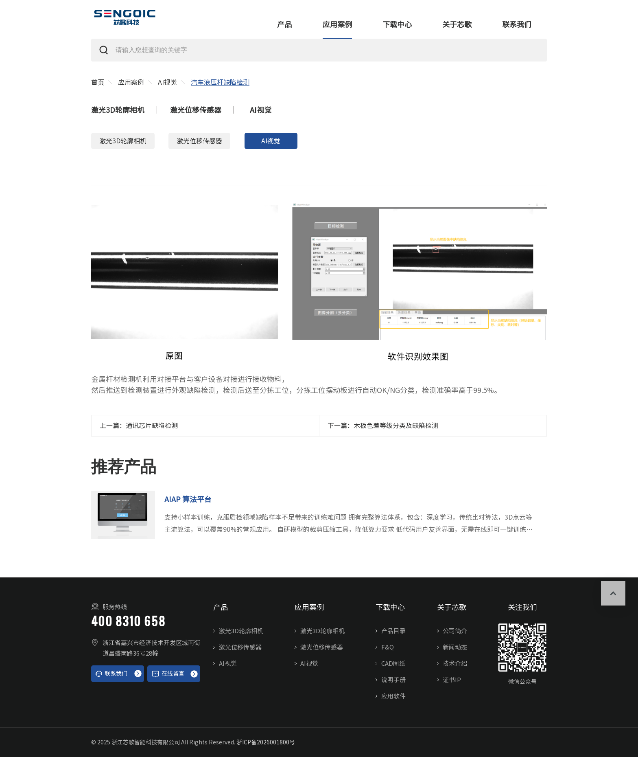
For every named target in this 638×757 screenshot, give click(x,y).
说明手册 (393, 680)
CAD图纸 (393, 663)
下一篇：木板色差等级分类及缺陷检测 (383, 425)
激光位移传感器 (195, 110)
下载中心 (397, 24)
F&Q (387, 647)
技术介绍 (455, 663)
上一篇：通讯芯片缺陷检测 (139, 425)
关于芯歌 (457, 24)
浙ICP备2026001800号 (265, 742)
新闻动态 (455, 647)
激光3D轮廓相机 (117, 110)
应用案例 (337, 24)
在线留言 (167, 674)
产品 (284, 24)
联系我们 (516, 24)
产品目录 (393, 631)
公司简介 (455, 631)
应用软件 (393, 696)
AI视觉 (167, 82)
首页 (97, 82)
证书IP (452, 680)
